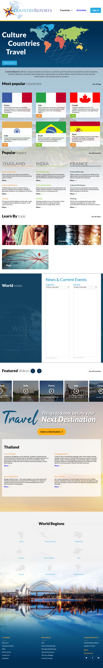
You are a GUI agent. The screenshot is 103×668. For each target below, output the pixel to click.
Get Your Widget (47, 655)
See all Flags (96, 84)
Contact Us (6, 655)
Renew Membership (48, 646)
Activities (81, 10)
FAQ (3, 649)
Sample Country (89, 646)
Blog (86, 650)
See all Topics (96, 216)
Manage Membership (48, 649)
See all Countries (95, 153)
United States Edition (91, 643)
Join (42, 643)
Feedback (5, 658)
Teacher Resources (47, 652)
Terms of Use (6, 652)
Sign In (95, 10)
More (5, 180)
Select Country (9, 63)
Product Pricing (46, 658)
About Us (5, 643)
